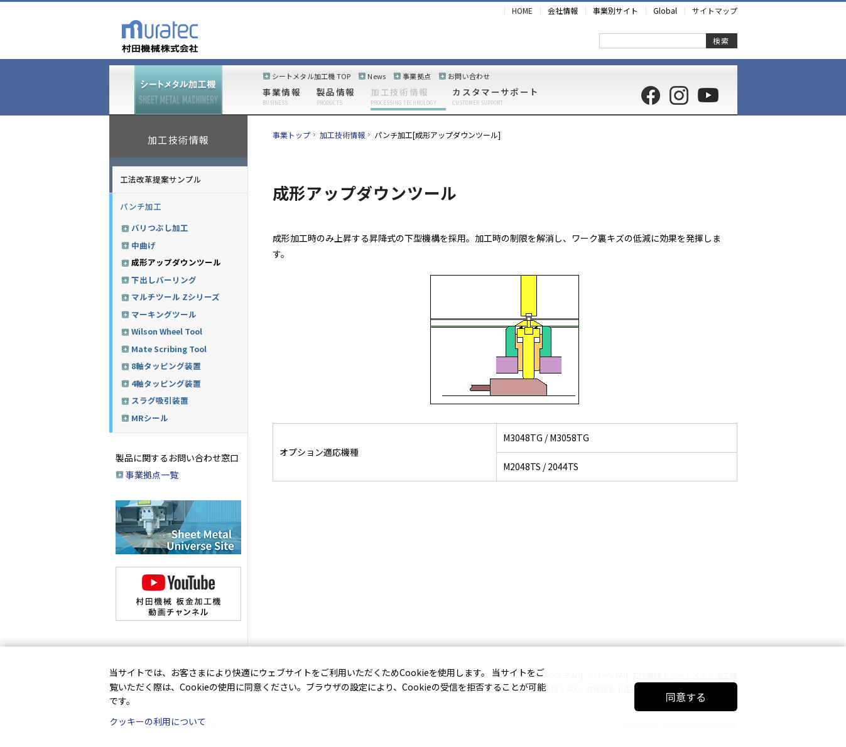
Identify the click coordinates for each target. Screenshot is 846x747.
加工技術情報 (404, 96)
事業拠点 (417, 76)
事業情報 (282, 96)
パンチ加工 (140, 206)
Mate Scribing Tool (169, 349)
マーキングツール (164, 314)
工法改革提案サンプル (161, 179)
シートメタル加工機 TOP (311, 76)
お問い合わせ (469, 76)
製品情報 (336, 96)
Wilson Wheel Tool (166, 331)
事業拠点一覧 (152, 474)
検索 (721, 40)
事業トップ (291, 134)
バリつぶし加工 (159, 228)
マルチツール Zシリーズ (175, 297)
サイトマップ (714, 10)
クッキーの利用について (157, 721)
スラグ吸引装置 (159, 400)
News (376, 76)
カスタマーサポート (495, 96)
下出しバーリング (164, 280)
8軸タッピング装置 (166, 366)
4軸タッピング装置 (166, 383)
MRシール (149, 418)
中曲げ (143, 245)
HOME (522, 10)
